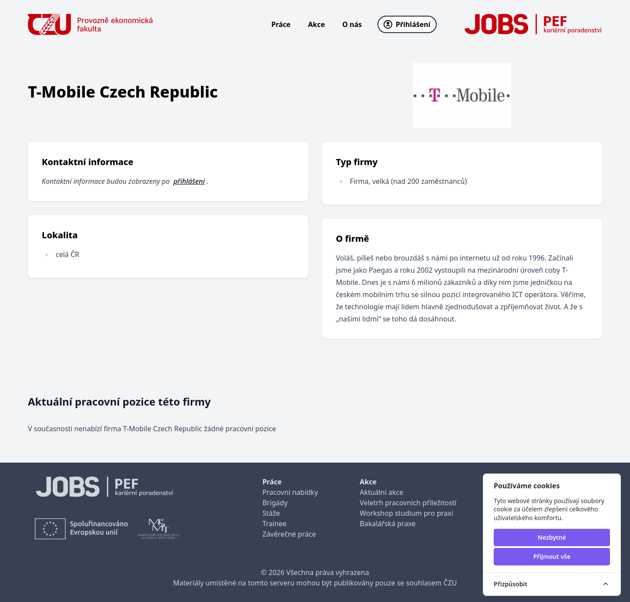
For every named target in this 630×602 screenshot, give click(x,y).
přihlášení (189, 181)
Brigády (275, 502)
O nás (352, 24)
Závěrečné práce (289, 534)
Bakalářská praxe (387, 523)
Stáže (271, 513)
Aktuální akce (381, 492)
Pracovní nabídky (290, 492)
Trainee (274, 523)
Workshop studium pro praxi (406, 513)
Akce (316, 24)
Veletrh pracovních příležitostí (408, 502)
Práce (280, 24)
